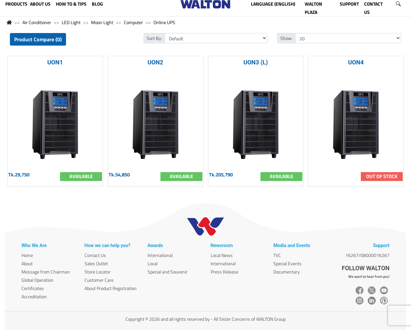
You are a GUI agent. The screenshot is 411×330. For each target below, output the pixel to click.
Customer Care (99, 279)
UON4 (355, 62)
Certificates (32, 288)
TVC (277, 255)
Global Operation (37, 279)
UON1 (55, 62)
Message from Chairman (45, 271)
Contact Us (95, 255)
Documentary (286, 271)
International (160, 255)
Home (27, 255)
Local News (222, 255)
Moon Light (102, 22)
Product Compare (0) (38, 39)
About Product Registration (111, 288)
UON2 (155, 62)
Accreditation (34, 296)
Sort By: (154, 38)
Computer (133, 22)
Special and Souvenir (168, 271)
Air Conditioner (36, 22)
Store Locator (98, 271)
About (27, 263)
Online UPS (164, 22)
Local (152, 263)
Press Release (224, 271)
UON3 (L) (255, 62)
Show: (286, 38)
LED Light (71, 22)
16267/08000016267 (367, 255)
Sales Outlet (96, 263)
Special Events (287, 263)
